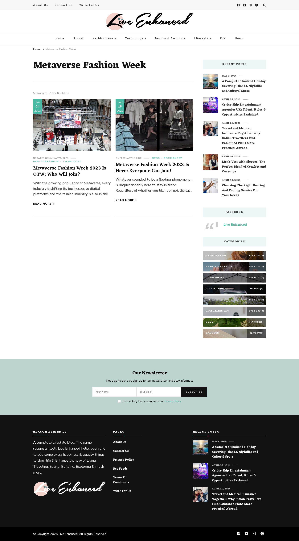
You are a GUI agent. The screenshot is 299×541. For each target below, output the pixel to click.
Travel (79, 38)
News (239, 38)
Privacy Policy (173, 401)
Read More (44, 204)
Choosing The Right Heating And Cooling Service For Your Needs (243, 190)
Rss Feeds (120, 469)
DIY (223, 38)
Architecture (103, 38)
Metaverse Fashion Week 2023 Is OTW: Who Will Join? (69, 171)
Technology (134, 38)
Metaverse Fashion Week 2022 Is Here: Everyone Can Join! (152, 168)
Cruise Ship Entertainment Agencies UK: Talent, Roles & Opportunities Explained (244, 110)
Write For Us (89, 5)
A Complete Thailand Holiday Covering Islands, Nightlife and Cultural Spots (244, 86)
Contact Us (64, 5)
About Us (40, 5)
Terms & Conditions (121, 480)
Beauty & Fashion (168, 38)
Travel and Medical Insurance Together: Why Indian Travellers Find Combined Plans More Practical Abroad (241, 138)
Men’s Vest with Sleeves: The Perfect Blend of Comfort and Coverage (244, 167)
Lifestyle (201, 38)
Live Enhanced (235, 224)
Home (60, 38)
